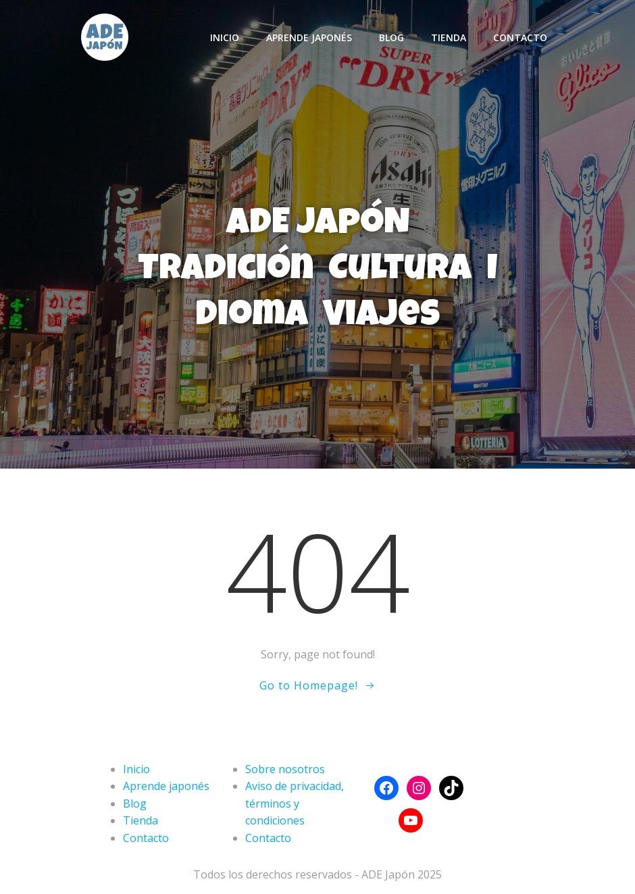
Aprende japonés (309, 37)
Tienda (448, 37)
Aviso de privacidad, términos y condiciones (294, 803)
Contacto (520, 37)
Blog (391, 37)
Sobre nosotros (285, 769)
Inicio (224, 37)
